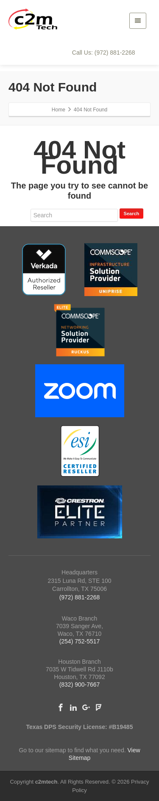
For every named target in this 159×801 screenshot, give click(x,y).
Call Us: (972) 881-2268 (103, 52)
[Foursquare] (98, 707)
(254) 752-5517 (79, 641)
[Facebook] (60, 707)
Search (131, 213)
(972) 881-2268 (79, 597)
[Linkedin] (73, 707)
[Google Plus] (86, 707)
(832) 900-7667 (79, 684)
